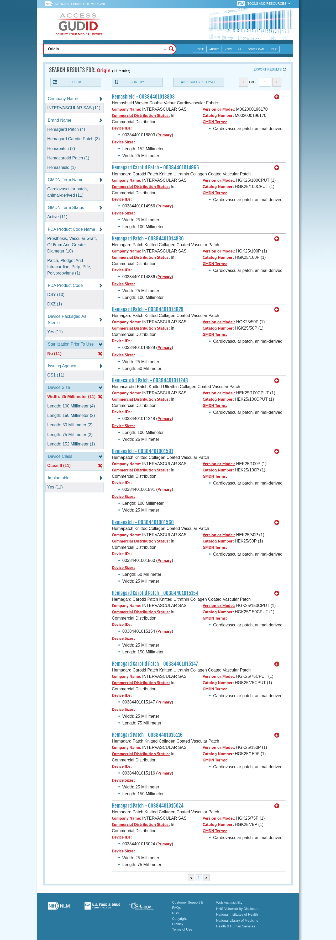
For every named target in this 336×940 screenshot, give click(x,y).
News (228, 49)
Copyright (179, 919)
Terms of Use (182, 929)
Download (256, 49)
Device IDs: (122, 128)
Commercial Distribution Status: (141, 115)
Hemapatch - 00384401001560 (143, 522)
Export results (268, 69)
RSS (175, 913)
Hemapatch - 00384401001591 (142, 451)
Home (200, 49)
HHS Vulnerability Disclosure (238, 909)
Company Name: (126, 109)
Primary (165, 135)
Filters (76, 82)
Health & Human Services (235, 926)
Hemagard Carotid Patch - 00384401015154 (155, 593)
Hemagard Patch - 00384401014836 (148, 238)
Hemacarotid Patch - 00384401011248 (150, 380)
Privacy (177, 924)
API (240, 49)
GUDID (78, 24)
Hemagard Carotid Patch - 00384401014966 (155, 167)
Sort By (137, 82)
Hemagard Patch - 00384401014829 (147, 309)
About (214, 49)
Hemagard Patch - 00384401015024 (147, 806)
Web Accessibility (229, 903)
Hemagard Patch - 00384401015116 (147, 735)
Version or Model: (219, 109)
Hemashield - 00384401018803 (143, 97)
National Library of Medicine (80, 4)
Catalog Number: (218, 115)
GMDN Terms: (215, 122)
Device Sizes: (123, 142)
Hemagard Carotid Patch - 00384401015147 (155, 664)
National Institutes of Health (237, 914)
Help (273, 49)
